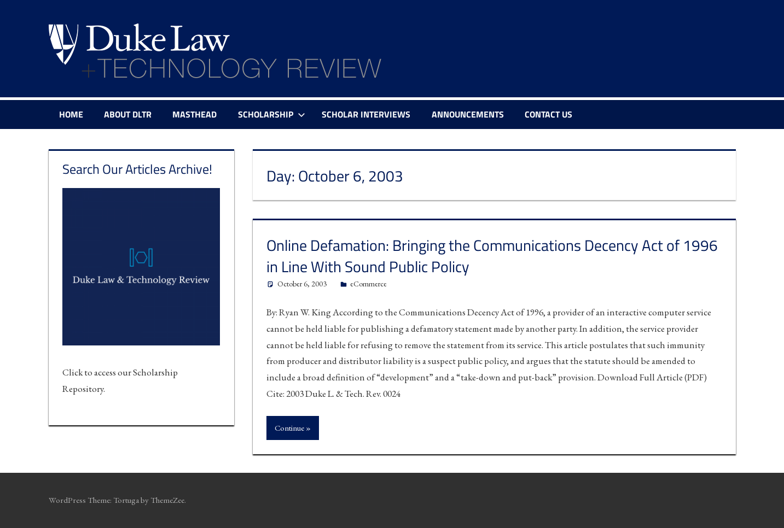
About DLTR (128, 114)
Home (71, 114)
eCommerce (368, 284)
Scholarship (271, 114)
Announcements (468, 114)
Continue (289, 428)
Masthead (194, 114)
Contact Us (548, 114)
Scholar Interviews (366, 114)
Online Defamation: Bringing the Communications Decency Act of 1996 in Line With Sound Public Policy (492, 255)
